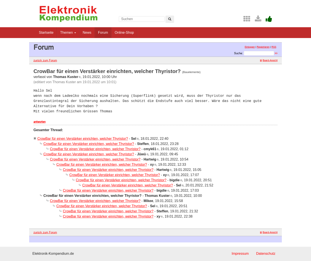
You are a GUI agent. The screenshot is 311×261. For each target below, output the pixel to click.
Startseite (46, 32)
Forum (103, 32)
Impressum (240, 253)
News (87, 32)
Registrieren (263, 46)
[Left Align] (169, 19)
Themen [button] (68, 32)
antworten (39, 121)
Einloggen (250, 46)
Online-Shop (124, 32)
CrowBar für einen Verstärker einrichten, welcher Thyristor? (82, 138)
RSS (273, 46)
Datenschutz (265, 253)
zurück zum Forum (45, 60)
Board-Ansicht (269, 60)
